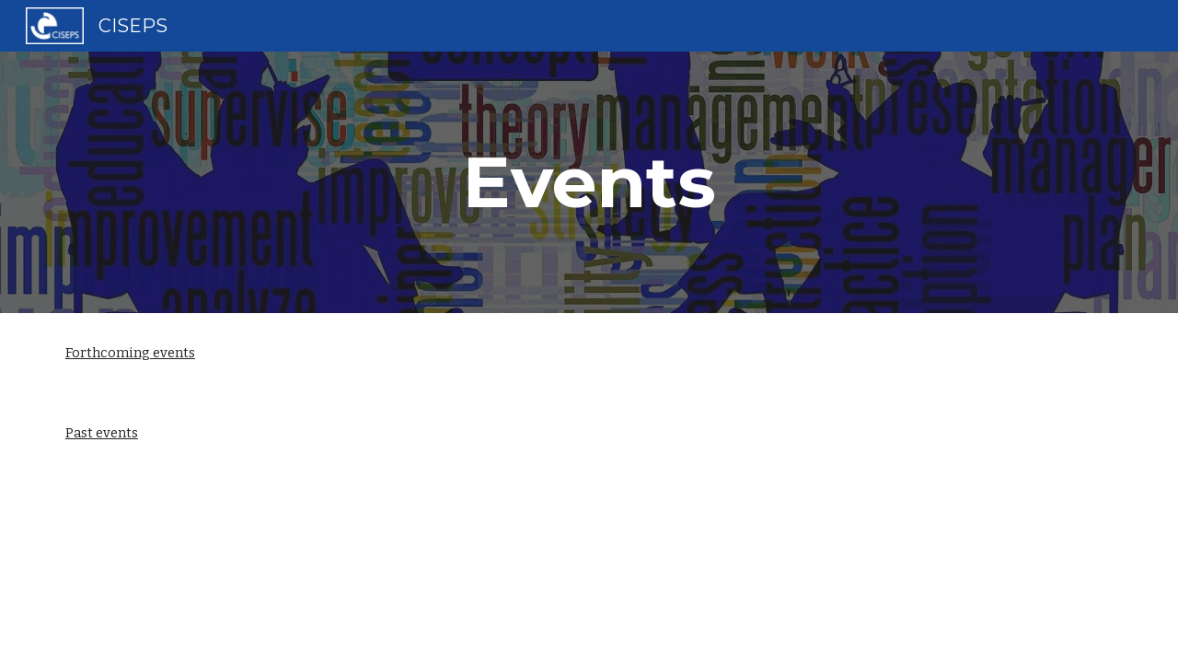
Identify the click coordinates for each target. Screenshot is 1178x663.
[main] (589, 182)
